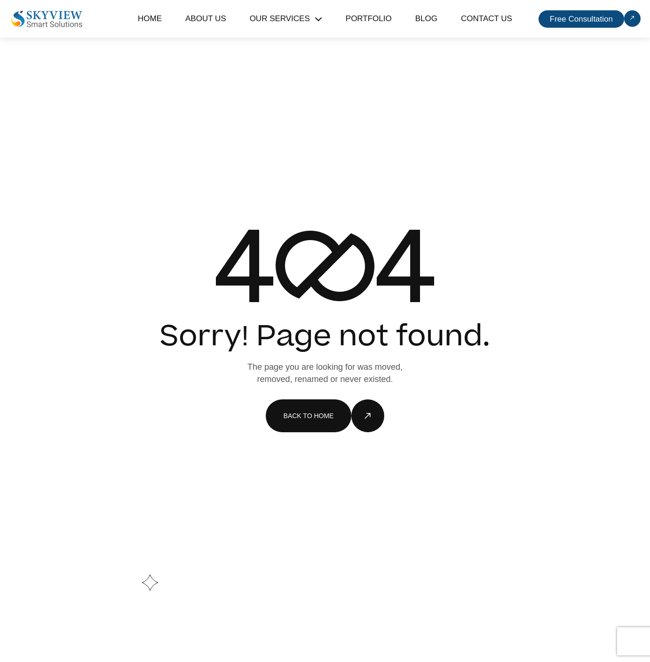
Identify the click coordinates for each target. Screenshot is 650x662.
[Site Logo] (47, 18)
